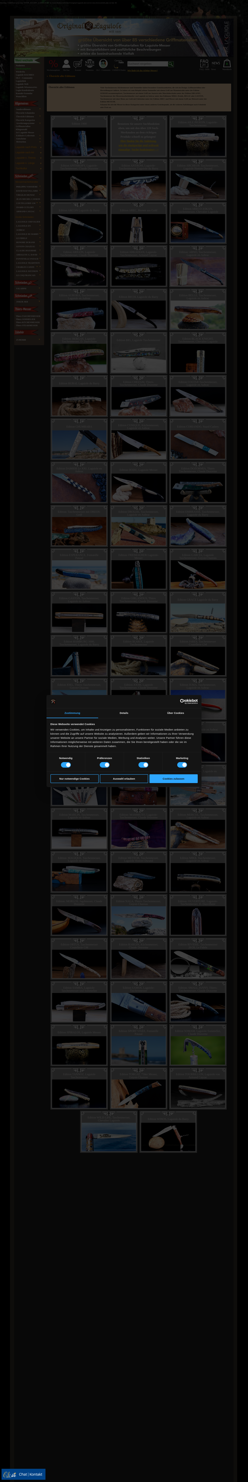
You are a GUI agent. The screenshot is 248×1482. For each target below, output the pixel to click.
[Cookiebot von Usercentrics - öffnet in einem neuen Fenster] (183, 701)
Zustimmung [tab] (72, 712)
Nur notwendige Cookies (74, 778)
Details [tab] (124, 712)
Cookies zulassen (173, 778)
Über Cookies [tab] (175, 712)
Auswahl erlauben (124, 778)
